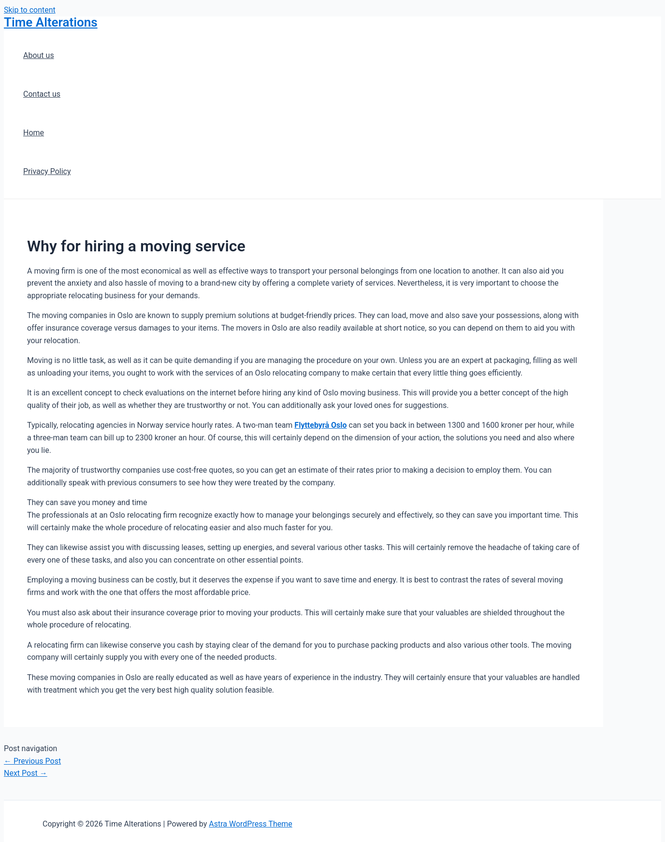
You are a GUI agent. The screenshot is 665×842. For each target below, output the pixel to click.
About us (38, 55)
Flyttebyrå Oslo (320, 425)
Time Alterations (51, 22)
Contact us (41, 94)
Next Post (25, 773)
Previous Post (32, 761)
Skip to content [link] (30, 10)
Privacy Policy (47, 171)
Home (33, 132)
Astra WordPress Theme (250, 823)
